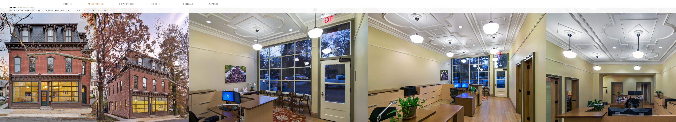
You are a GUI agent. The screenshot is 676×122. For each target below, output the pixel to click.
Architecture (96, 4)
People (156, 4)
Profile (67, 4)
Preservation (127, 4)
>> (104, 10)
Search (213, 4)
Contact (188, 4)
